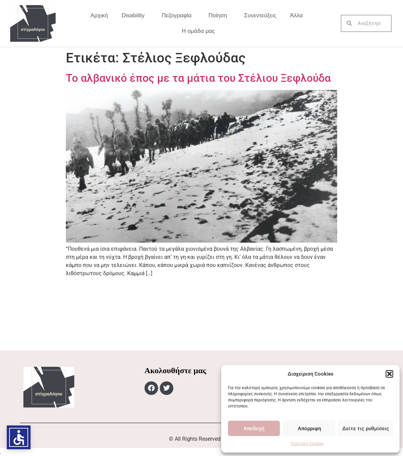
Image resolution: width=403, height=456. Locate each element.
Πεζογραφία (178, 15)
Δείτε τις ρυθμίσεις (365, 428)
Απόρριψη (309, 428)
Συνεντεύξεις (260, 15)
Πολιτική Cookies (307, 443)
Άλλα (298, 15)
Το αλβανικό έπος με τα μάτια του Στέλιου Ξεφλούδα (198, 78)
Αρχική (99, 15)
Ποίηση (220, 15)
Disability (134, 15)
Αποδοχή (254, 428)
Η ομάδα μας (198, 31)
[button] (389, 373)
